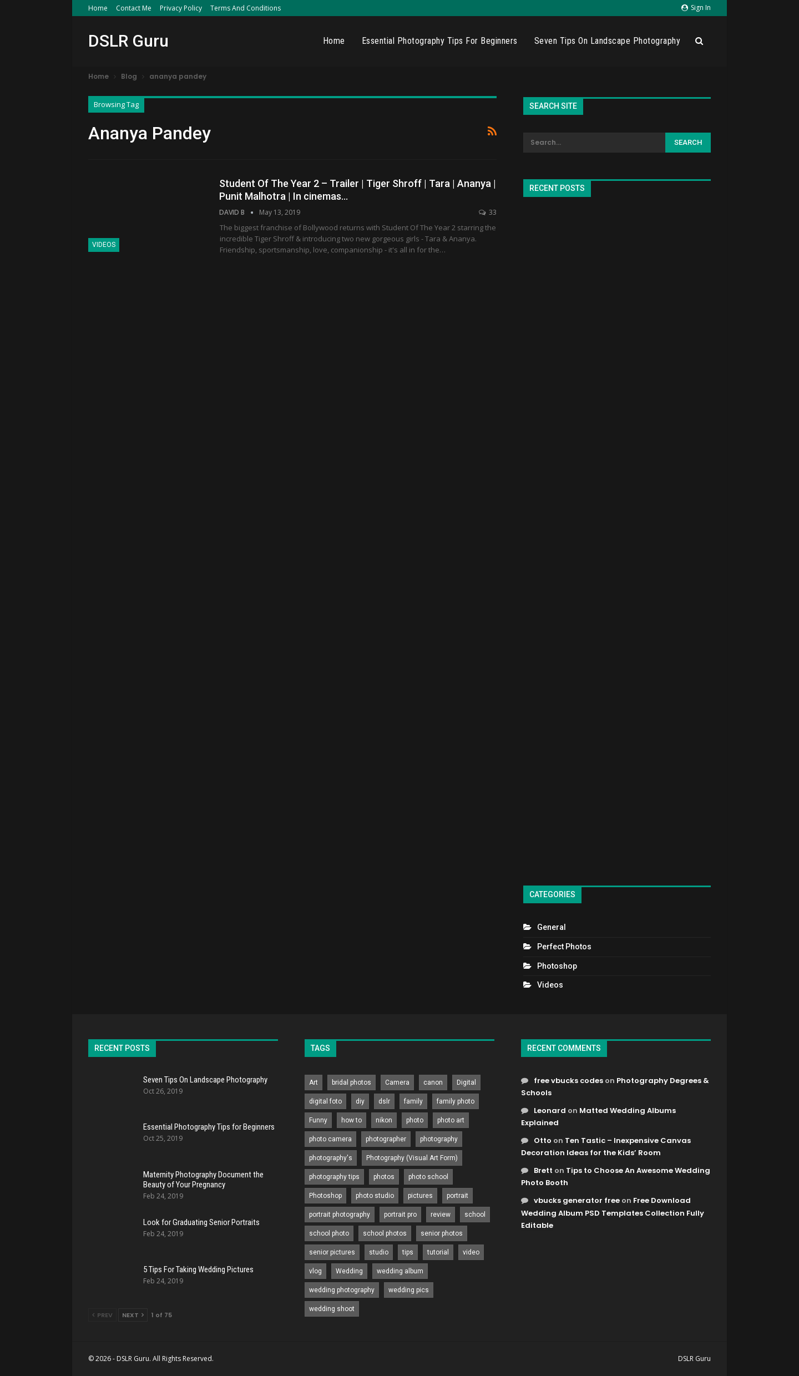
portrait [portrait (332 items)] (457, 1196)
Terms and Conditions (245, 8)
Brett (543, 1170)
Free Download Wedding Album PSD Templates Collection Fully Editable (612, 1212)
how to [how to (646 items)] (351, 1120)
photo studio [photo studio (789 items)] (375, 1196)
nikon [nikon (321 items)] (384, 1120)
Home (98, 8)
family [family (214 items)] (413, 1101)
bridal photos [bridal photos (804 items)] (351, 1082)
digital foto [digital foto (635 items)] (325, 1101)
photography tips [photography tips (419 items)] (334, 1177)
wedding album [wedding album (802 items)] (400, 1271)
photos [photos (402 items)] (384, 1177)
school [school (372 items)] (475, 1214)
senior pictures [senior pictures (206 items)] (332, 1252)
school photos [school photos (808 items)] (385, 1233)
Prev (102, 1315)
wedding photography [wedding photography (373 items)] (342, 1290)
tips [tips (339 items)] (407, 1252)
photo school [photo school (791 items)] (428, 1177)
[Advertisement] (617, 536)
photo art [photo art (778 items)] (450, 1120)
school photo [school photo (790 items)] (329, 1233)
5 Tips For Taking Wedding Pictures (198, 1269)
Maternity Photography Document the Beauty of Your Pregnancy (203, 1180)
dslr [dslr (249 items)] (384, 1101)
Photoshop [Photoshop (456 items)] (325, 1196)
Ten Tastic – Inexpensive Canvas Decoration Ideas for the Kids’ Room (606, 1146)
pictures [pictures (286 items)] (420, 1196)
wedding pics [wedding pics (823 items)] (408, 1290)
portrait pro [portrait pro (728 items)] (400, 1214)
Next (133, 1315)
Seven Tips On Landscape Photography (607, 41)
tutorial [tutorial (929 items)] (438, 1252)
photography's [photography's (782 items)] (330, 1158)
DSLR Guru (128, 40)
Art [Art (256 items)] (313, 1082)
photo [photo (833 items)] (414, 1120)
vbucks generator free (577, 1200)
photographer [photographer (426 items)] (386, 1139)
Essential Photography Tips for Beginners (440, 41)
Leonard (550, 1110)
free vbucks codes (568, 1080)
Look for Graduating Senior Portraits (201, 1222)
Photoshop (557, 966)
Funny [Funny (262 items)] (318, 1120)
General (551, 927)
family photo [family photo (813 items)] (455, 1101)
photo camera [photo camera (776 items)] (330, 1139)
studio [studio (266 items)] (378, 1252)
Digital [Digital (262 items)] (466, 1082)
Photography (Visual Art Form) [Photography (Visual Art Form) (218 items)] (412, 1158)
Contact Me (133, 8)
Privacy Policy (181, 8)
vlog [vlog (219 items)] (315, 1271)
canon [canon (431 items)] (433, 1082)
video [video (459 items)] (471, 1252)
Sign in (696, 7)
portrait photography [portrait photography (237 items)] (339, 1214)
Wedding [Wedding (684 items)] (349, 1271)
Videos (103, 245)
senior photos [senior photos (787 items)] (442, 1233)
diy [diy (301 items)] (360, 1101)
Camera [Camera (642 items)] (397, 1082)
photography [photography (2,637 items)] (439, 1139)
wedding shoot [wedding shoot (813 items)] (332, 1309)
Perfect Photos (564, 946)
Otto (543, 1140)
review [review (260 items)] (441, 1214)
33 (488, 212)
